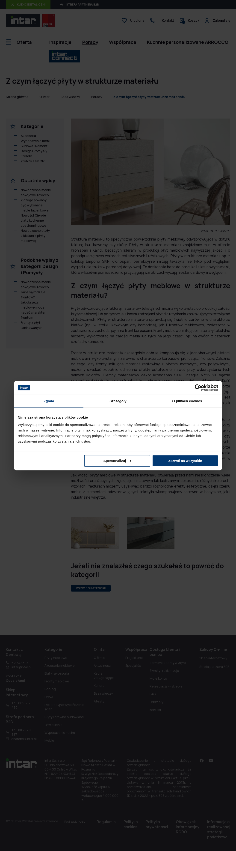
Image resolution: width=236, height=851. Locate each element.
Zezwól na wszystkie (185, 461)
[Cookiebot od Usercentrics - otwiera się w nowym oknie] (198, 387)
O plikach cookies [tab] (187, 401)
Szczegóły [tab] (117, 401)
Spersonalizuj (117, 461)
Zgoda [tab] (49, 401)
